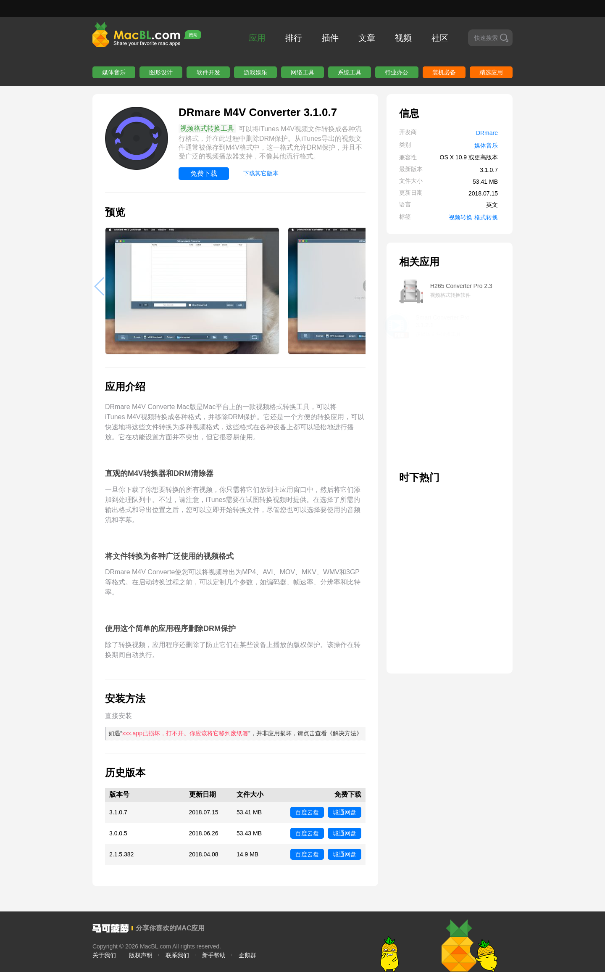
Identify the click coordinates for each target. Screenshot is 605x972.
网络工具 (302, 72)
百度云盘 (307, 812)
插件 (330, 37)
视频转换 (460, 217)
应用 (257, 37)
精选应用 (491, 72)
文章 (366, 37)
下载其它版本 (261, 173)
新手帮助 (214, 955)
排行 (293, 37)
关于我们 (104, 955)
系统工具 (349, 72)
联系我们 (177, 955)
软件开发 (208, 72)
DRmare (487, 132)
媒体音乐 (114, 72)
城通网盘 (344, 812)
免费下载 (203, 173)
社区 (439, 37)
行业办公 (396, 72)
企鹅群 (247, 955)
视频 (403, 37)
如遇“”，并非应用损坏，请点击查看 (235, 733)
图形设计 (161, 72)
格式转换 (486, 217)
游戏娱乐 (255, 72)
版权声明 (141, 955)
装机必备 (444, 72)
